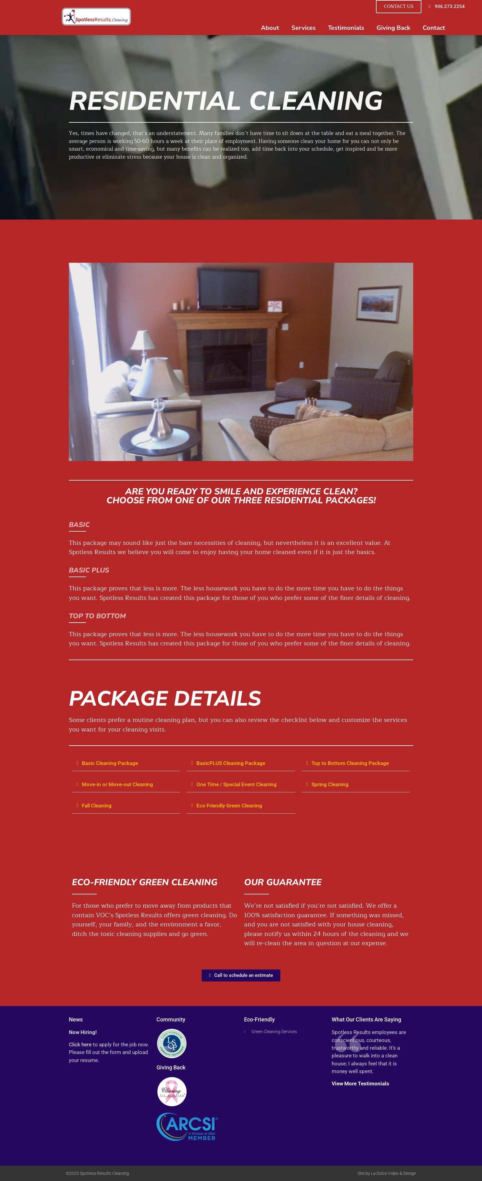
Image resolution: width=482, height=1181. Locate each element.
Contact (434, 28)
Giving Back (393, 28)
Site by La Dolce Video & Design (387, 1173)
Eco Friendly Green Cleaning (229, 806)
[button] (126, 763)
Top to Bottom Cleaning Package (350, 763)
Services (303, 28)
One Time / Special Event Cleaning (236, 784)
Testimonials (346, 28)
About (270, 28)
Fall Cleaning (97, 806)
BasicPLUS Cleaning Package (230, 763)
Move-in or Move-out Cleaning (117, 784)
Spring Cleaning (330, 784)
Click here (80, 1044)
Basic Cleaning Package (110, 763)
